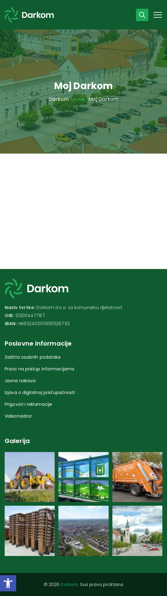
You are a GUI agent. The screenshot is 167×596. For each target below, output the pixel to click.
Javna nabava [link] (20, 381)
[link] (8, 583)
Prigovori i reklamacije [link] (28, 404)
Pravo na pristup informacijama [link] (39, 369)
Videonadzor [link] (18, 416)
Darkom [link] (69, 584)
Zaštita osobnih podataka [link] (33, 357)
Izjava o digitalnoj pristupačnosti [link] (40, 392)
